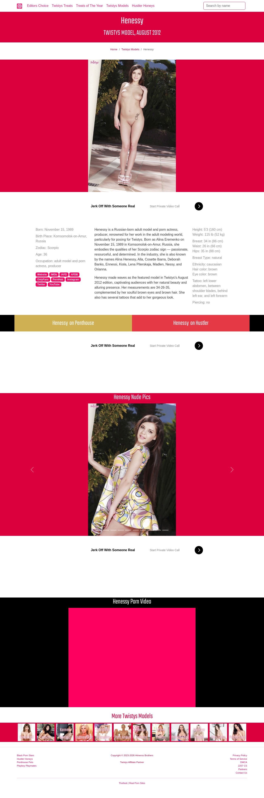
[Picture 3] (113, 530)
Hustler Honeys (143, 5)
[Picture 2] (106, 530)
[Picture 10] (165, 530)
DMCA (243, 762)
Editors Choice (37, 5)
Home (113, 49)
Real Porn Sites (137, 783)
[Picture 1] (98, 530)
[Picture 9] (158, 530)
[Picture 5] (128, 530)
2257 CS (242, 765)
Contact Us (241, 773)
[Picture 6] (136, 530)
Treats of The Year (89, 5)
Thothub (123, 783)
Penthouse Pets (25, 762)
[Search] (224, 6)
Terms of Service (238, 759)
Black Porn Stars (25, 755)
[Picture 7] (143, 530)
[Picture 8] (150, 530)
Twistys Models (117, 5)
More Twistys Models (132, 716)
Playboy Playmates (27, 765)
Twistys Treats (62, 5)
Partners (242, 769)
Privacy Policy (240, 755)
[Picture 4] (121, 530)
